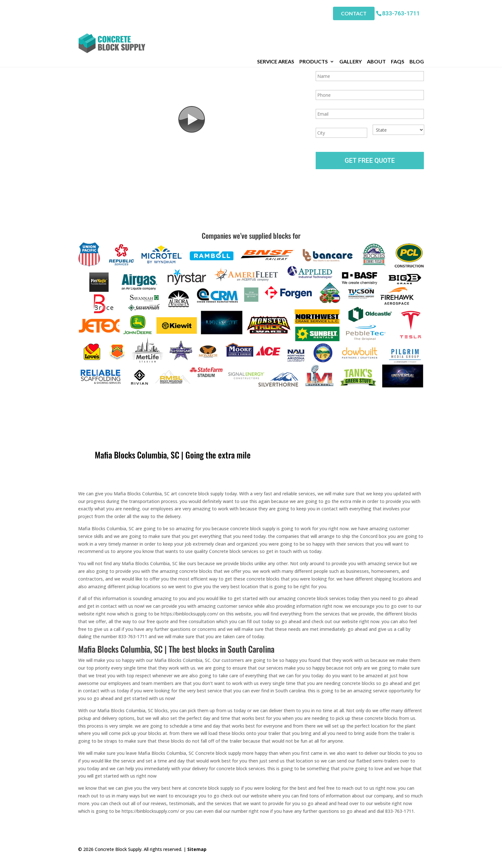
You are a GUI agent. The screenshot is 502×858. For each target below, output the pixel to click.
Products (313, 28)
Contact (354, 13)
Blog (416, 28)
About (376, 28)
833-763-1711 (401, 13)
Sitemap (196, 849)
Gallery (350, 28)
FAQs (397, 28)
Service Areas (275, 28)
